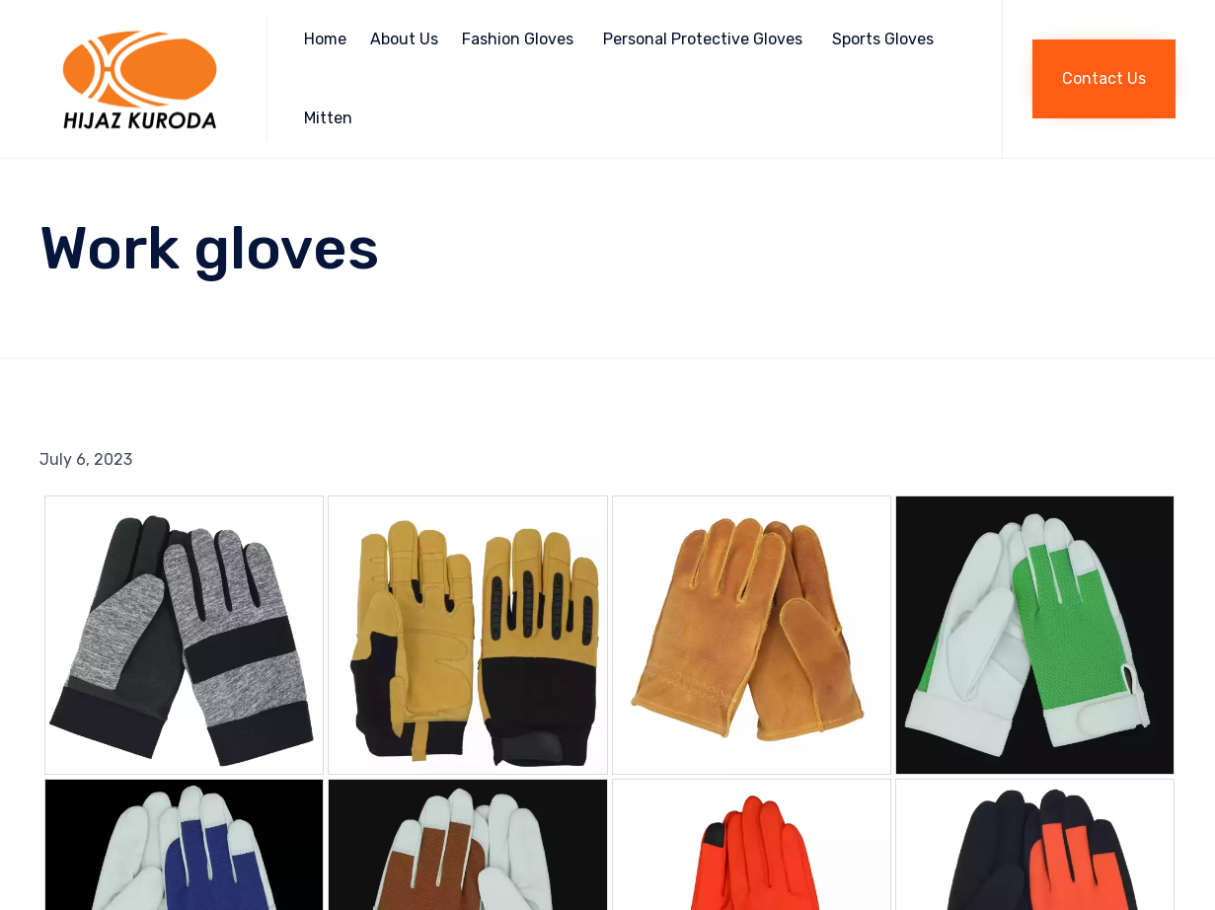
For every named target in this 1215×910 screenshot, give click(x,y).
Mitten (328, 118)
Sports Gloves (883, 39)
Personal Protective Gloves (702, 39)
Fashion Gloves (517, 39)
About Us (404, 39)
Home (325, 39)
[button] (1104, 78)
